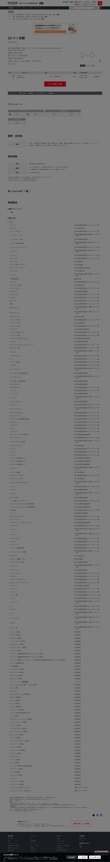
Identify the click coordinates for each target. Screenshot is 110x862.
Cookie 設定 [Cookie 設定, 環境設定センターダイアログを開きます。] (71, 857)
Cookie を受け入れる (95, 857)
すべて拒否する (82, 857)
